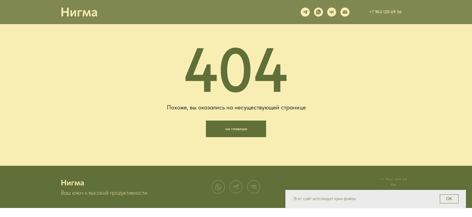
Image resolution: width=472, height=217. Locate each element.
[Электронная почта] (344, 12)
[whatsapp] (318, 12)
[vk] (331, 12)
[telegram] (305, 12)
